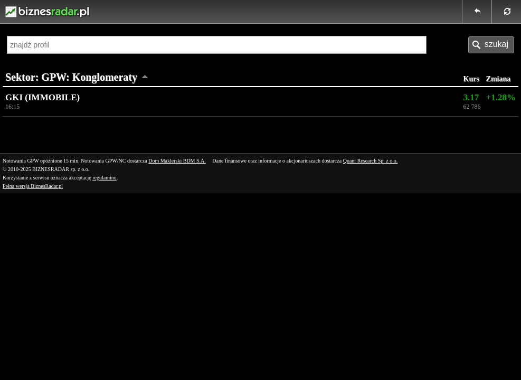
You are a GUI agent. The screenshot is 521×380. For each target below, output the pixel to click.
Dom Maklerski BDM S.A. (177, 161)
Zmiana (498, 79)
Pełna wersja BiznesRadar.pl (33, 186)
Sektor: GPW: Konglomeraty (71, 77)
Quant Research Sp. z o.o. (370, 161)
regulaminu (104, 177)
